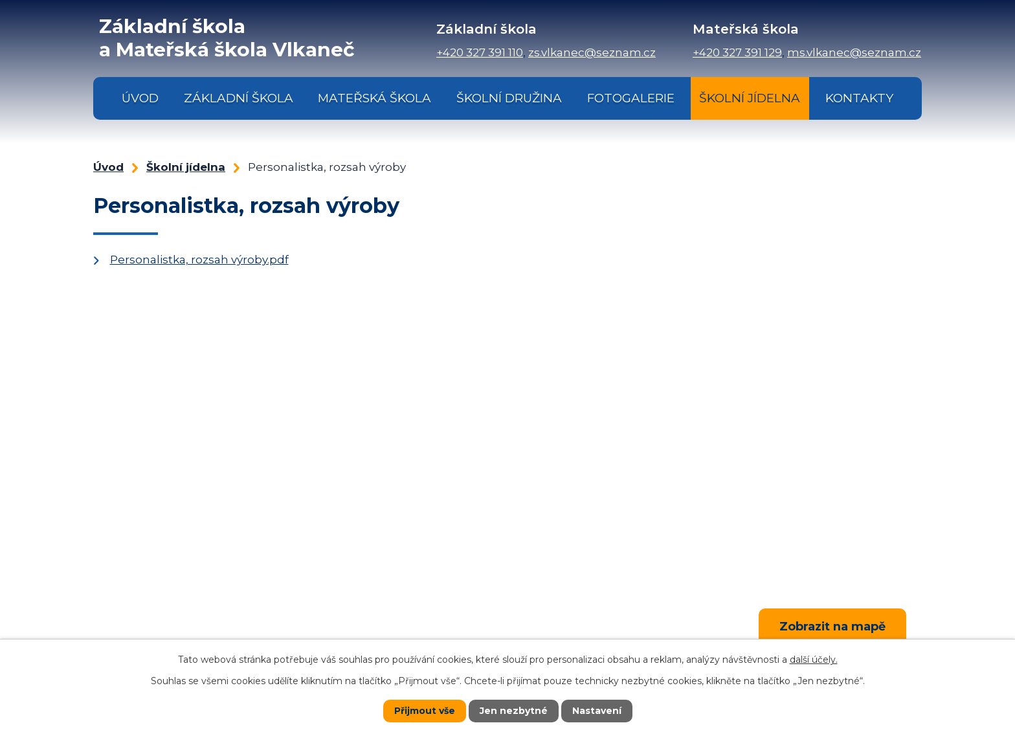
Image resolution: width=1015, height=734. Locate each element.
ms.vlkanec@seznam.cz (854, 52)
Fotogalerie (631, 98)
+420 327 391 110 (479, 52)
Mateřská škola (374, 98)
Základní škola (238, 98)
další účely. (814, 659)
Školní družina (509, 98)
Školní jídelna (749, 98)
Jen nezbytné (514, 711)
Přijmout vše (424, 711)
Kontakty (859, 98)
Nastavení (596, 711)
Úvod (140, 98)
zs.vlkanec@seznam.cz (592, 52)
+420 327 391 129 (737, 52)
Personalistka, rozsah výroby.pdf (199, 259)
